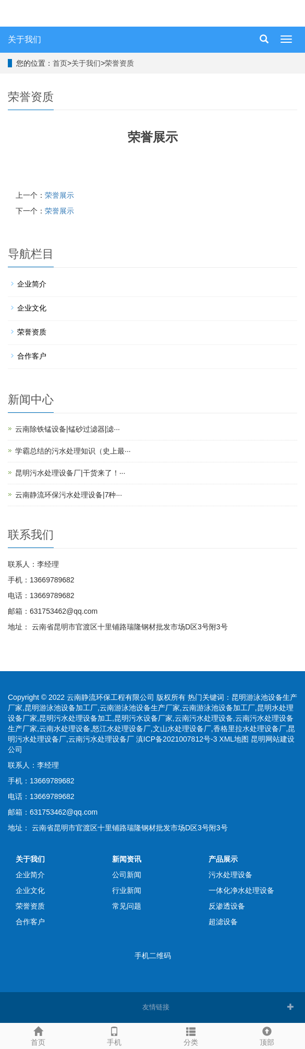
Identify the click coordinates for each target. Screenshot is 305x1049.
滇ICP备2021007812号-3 (176, 739)
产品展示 (223, 859)
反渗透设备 (227, 906)
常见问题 (126, 906)
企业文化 (31, 308)
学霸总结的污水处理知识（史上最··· (73, 451)
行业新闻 (126, 890)
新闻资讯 (126, 859)
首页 (60, 63)
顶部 (267, 1034)
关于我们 (24, 39)
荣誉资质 (119, 63)
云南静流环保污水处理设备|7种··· (68, 495)
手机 (114, 1034)
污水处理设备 (230, 875)
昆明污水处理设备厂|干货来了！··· (70, 473)
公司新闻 (126, 875)
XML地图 (234, 739)
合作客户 (31, 356)
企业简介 (31, 284)
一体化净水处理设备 (241, 890)
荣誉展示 (59, 195)
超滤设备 (223, 921)
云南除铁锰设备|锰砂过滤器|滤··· (67, 429)
